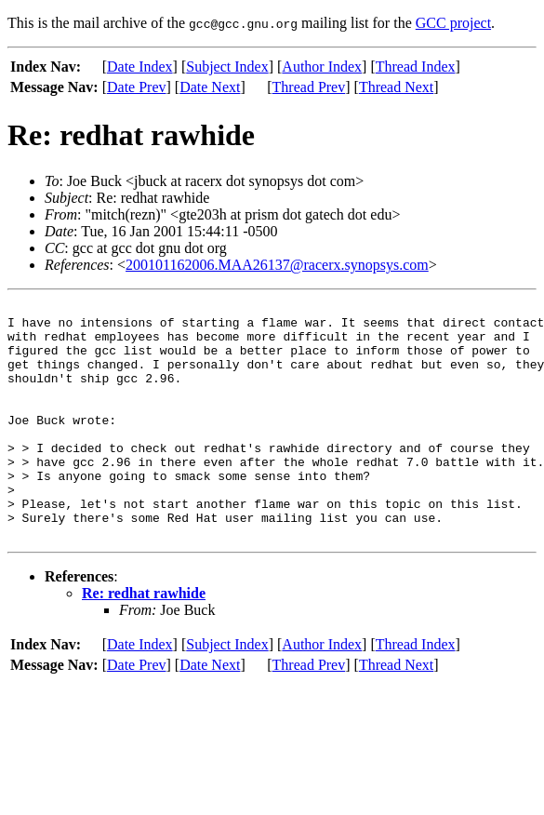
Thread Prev (309, 87)
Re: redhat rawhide (144, 640)
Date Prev (136, 87)
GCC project (453, 23)
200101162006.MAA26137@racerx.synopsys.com (277, 265)
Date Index (140, 66)
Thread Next (396, 87)
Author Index (322, 66)
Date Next (209, 87)
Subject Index (227, 66)
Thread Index (416, 66)
